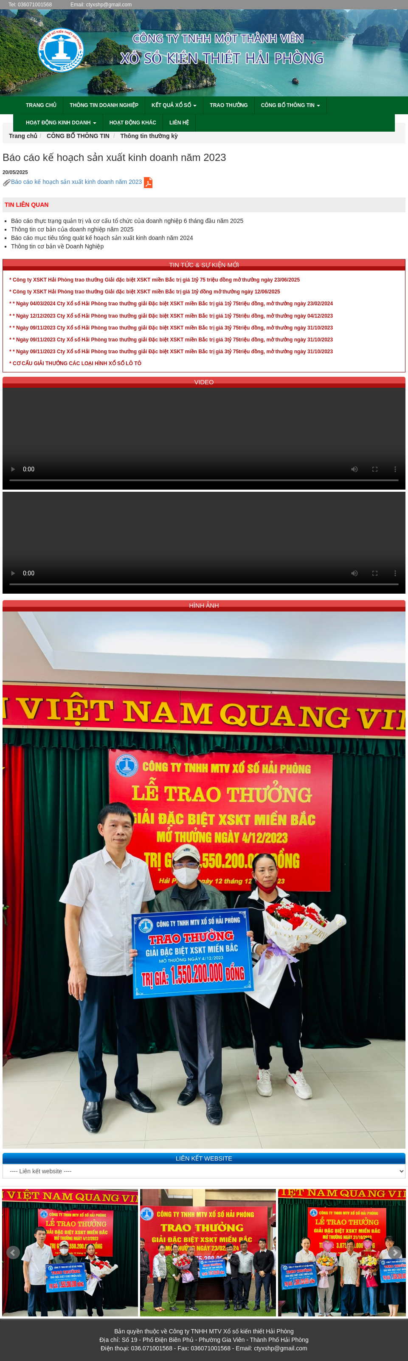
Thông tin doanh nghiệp (104, 105)
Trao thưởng (229, 105)
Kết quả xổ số (174, 105)
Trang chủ (41, 105)
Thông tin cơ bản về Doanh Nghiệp (57, 246)
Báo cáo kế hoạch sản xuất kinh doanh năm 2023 (79, 181)
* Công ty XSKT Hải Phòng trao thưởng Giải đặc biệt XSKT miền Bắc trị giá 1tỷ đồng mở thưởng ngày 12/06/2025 (144, 292)
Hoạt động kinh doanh (61, 123)
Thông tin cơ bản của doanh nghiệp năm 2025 (72, 229)
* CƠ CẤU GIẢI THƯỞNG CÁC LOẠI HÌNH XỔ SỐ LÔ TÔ (75, 363)
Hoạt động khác (133, 123)
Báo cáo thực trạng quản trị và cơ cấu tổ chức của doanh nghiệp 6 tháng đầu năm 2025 (127, 220)
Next (395, 1253)
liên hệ (179, 123)
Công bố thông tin (291, 105)
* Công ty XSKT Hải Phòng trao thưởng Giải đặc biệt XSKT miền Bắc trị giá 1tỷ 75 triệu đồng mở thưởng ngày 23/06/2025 (154, 280)
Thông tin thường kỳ (148, 135)
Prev (13, 1253)
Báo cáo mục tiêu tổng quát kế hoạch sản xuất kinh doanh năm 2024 (102, 237)
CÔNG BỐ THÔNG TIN (78, 135)
